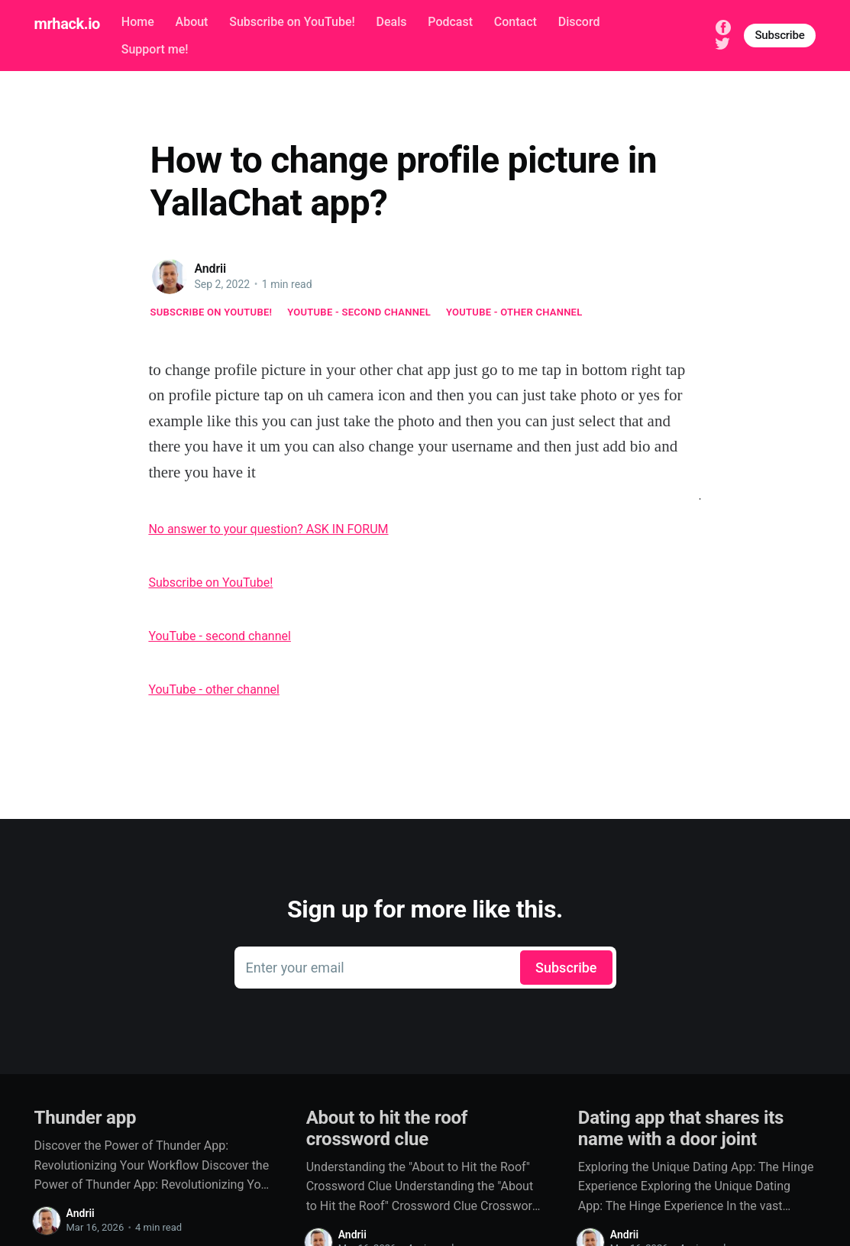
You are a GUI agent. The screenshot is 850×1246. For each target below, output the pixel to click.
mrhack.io (67, 24)
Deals (392, 22)
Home (137, 22)
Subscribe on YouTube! (291, 22)
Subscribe (780, 35)
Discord (579, 22)
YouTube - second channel (359, 312)
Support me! (155, 49)
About (192, 22)
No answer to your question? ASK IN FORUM (268, 529)
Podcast (450, 22)
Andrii (211, 268)
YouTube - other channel (514, 312)
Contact (515, 22)
